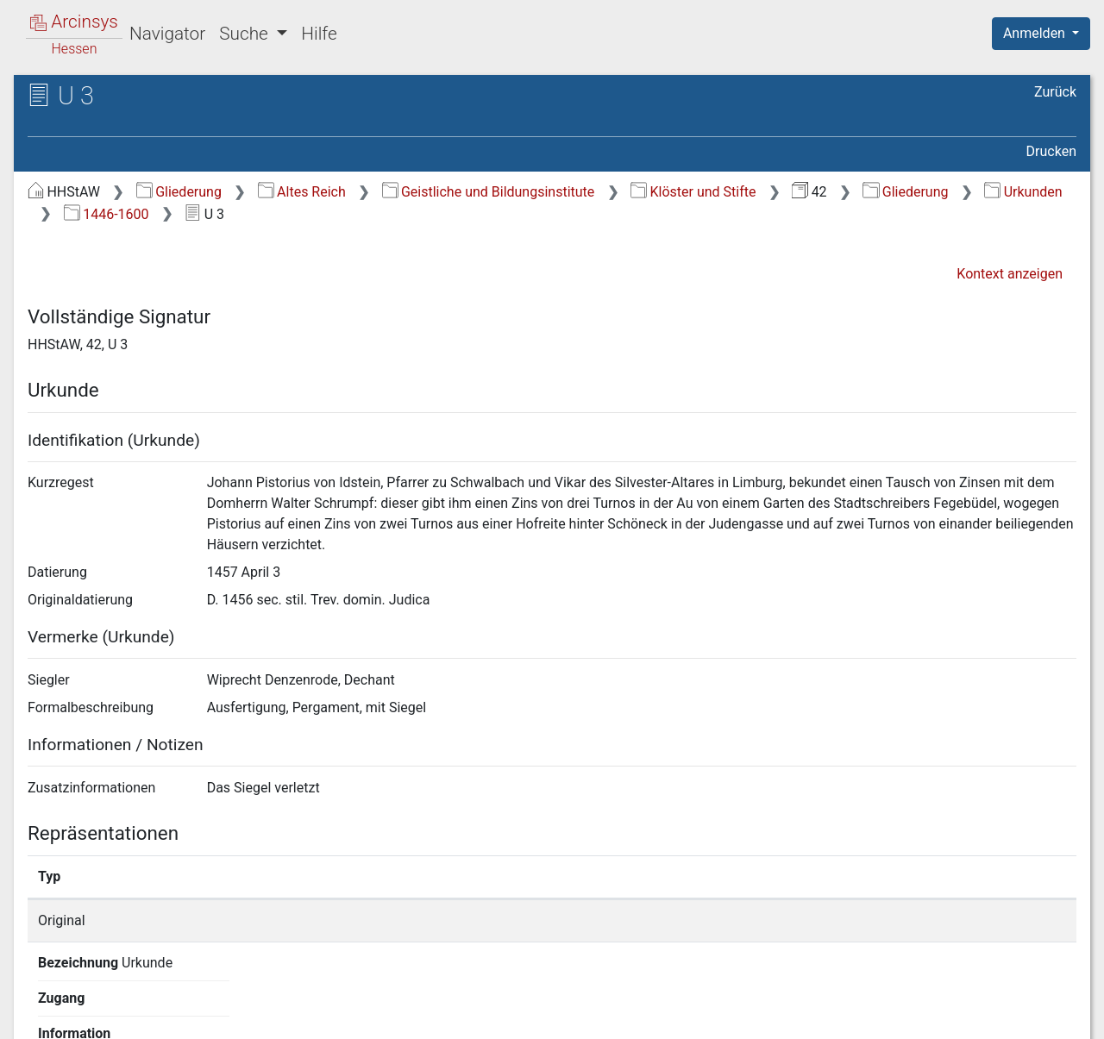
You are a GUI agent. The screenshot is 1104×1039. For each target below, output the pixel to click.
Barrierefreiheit (919, 1015)
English (39, 1003)
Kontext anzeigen (1010, 274)
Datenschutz (787, 1015)
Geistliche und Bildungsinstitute (488, 192)
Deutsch (104, 1003)
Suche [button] (246, 33)
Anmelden (1036, 33)
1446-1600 (106, 214)
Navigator (167, 33)
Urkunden (1023, 192)
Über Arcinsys (659, 1015)
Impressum (1046, 1015)
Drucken (1051, 151)
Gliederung (179, 192)
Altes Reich (302, 192)
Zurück (1055, 92)
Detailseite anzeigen (830, 920)
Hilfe (318, 33)
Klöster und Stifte (693, 192)
